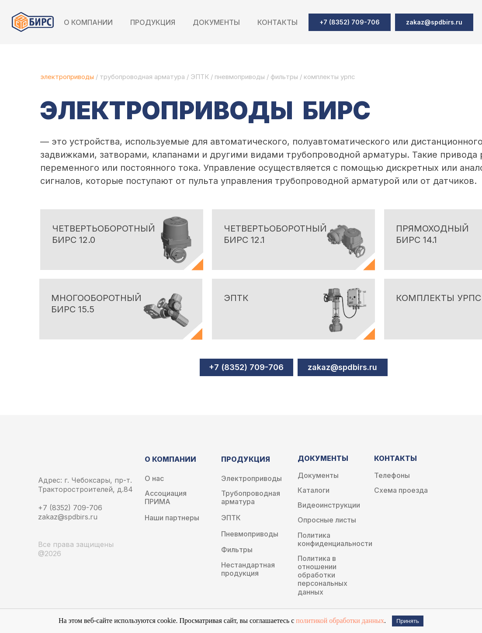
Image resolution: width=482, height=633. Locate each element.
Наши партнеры (172, 518)
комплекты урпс (329, 77)
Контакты (277, 22)
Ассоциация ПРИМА (166, 497)
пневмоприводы (241, 77)
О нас (154, 478)
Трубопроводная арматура (250, 497)
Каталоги (313, 490)
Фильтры (237, 550)
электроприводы (68, 77)
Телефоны (392, 475)
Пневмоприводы (249, 534)
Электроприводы (251, 478)
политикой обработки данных (340, 620)
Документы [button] (216, 22)
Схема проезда (401, 490)
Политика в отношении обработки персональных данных (322, 575)
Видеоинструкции (329, 505)
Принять (407, 621)
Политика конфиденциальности (335, 539)
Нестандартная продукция (248, 569)
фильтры (285, 77)
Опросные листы (327, 520)
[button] (434, 22)
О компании (88, 22)
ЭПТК (200, 77)
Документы (318, 475)
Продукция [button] (152, 22)
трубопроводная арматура (142, 77)
